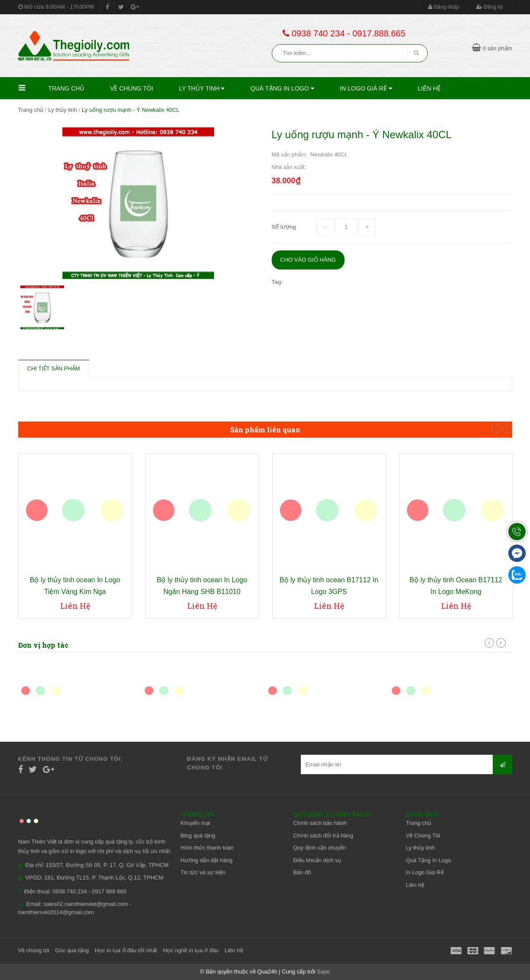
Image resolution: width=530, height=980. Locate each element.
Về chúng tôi (33, 950)
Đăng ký (489, 7)
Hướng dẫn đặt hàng (207, 860)
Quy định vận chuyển (319, 847)
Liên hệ (429, 88)
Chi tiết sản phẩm (53, 368)
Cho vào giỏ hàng (308, 259)
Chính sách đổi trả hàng (323, 835)
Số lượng (284, 227)
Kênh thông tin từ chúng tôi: (70, 759)
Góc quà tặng (72, 950)
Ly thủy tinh (201, 88)
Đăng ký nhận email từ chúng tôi (227, 763)
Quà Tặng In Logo (282, 88)
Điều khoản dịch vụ (317, 860)
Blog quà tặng (198, 835)
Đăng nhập (443, 7)
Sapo (323, 971)
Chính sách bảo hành (319, 823)
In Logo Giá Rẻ (366, 88)
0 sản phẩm (492, 48)
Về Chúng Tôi (131, 88)
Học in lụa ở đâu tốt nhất (126, 950)
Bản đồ (302, 872)
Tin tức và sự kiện (203, 872)
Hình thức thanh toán (207, 847)
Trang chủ (66, 88)
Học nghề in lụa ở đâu (191, 950)
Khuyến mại (195, 823)
